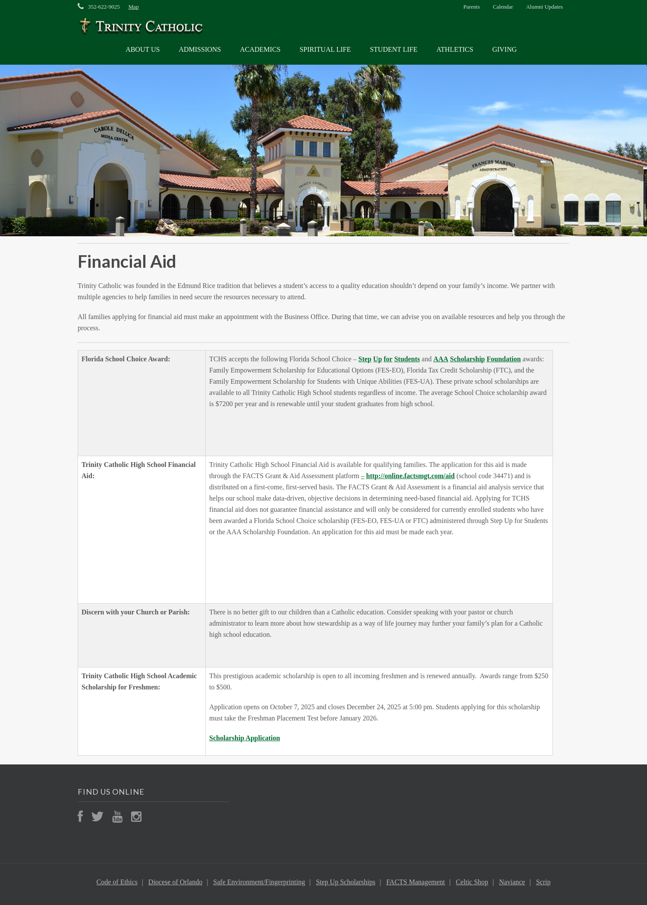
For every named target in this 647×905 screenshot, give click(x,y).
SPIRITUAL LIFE (325, 49)
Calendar (503, 6)
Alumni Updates (544, 6)
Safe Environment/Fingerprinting (259, 882)
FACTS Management (415, 882)
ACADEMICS (260, 49)
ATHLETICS (455, 49)
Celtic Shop (472, 882)
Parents (471, 6)
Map (134, 6)
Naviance (512, 882)
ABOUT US (143, 49)
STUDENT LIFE (393, 49)
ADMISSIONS (200, 49)
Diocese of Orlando (175, 882)
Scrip (543, 882)
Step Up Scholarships (345, 882)
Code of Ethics (117, 882)
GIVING (504, 49)
